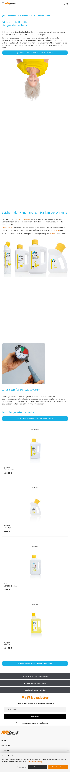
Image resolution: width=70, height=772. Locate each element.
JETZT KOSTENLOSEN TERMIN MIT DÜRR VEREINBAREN (35, 53)
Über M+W (5, 746)
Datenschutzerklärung (35, 762)
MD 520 (7, 644)
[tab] (35, 741)
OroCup (7, 527)
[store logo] (10, 4)
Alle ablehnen (21, 767)
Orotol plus (9, 469)
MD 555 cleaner (16, 204)
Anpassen (37, 767)
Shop (3, 741)
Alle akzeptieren (58, 767)
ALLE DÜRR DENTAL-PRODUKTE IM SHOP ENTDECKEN (35, 663)
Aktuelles (5, 751)
